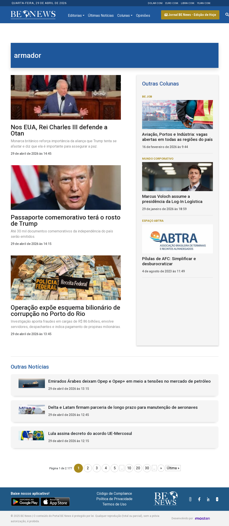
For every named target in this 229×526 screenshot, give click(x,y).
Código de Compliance (114, 493)
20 (138, 468)
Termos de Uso (114, 504)
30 (147, 468)
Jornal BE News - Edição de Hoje (190, 15)
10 (129, 468)
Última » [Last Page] (173, 468)
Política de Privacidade (114, 499)
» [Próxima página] (161, 468)
